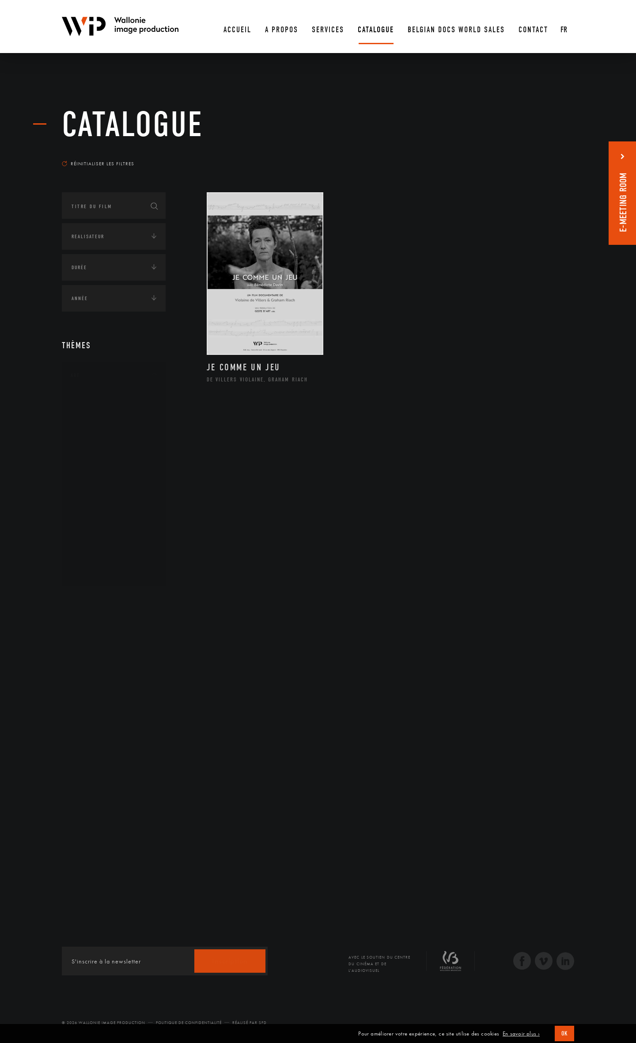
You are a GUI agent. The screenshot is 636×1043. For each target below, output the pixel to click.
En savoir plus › (521, 1034)
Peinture (92, 514)
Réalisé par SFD (249, 1022)
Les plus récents (552, 155)
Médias (80, 683)
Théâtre (91, 570)
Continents (86, 601)
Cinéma (90, 443)
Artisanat (95, 415)
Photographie (100, 542)
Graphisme (95, 457)
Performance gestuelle (114, 528)
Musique (92, 486)
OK (564, 1033)
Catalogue (132, 124)
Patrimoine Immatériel (113, 500)
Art (75, 375)
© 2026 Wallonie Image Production (103, 1022)
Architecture (99, 401)
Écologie (83, 628)
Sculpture (94, 556)
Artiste (90, 430)
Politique (84, 710)
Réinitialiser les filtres (98, 163)
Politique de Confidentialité (189, 1022)
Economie (84, 655)
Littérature (96, 472)
